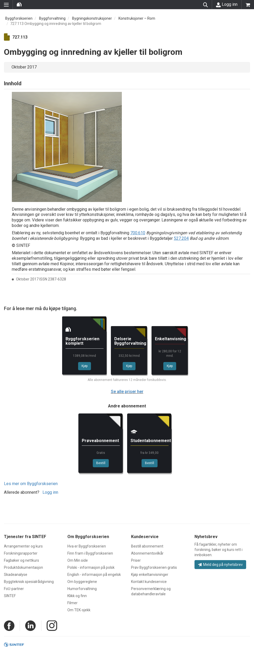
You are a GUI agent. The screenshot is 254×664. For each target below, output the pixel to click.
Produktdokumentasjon (23, 567)
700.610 (137, 232)
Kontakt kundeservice (149, 582)
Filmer (72, 603)
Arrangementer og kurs (23, 546)
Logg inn (226, 4)
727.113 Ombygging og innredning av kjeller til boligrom (55, 24)
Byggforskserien (19, 18)
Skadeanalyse (15, 574)
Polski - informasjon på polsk (91, 567)
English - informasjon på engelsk (94, 574)
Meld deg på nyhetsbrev (220, 564)
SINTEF (10, 596)
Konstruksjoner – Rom (136, 18)
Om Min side (77, 560)
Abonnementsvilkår (147, 553)
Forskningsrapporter (20, 553)
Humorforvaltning (82, 589)
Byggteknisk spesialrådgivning (29, 582)
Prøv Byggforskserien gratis (154, 567)
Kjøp (85, 366)
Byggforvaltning (52, 18)
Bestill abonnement (147, 546)
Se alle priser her (127, 391)
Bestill (100, 463)
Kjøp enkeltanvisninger (149, 574)
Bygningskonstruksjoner (92, 18)
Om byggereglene (82, 582)
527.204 (181, 238)
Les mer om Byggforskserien (31, 483)
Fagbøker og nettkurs (21, 560)
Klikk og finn (77, 596)
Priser (136, 560)
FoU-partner (14, 589)
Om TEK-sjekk (78, 610)
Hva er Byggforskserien (86, 546)
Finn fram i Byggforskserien (90, 553)
